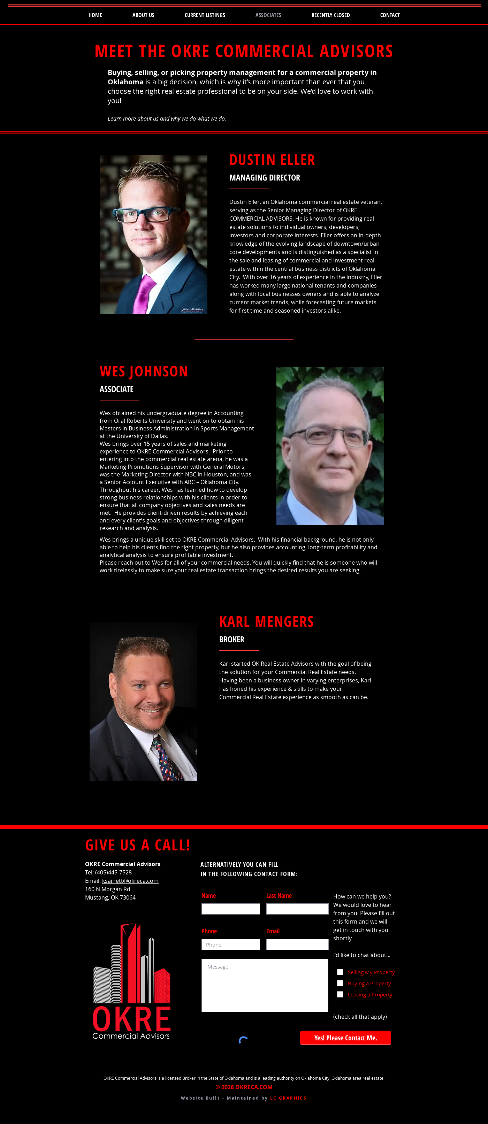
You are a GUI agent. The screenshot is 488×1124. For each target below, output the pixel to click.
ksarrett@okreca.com (130, 881)
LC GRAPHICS (288, 1098)
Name (208, 895)
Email (273, 931)
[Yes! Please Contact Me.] (345, 1038)
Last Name (279, 895)
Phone (209, 931)
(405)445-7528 (113, 872)
